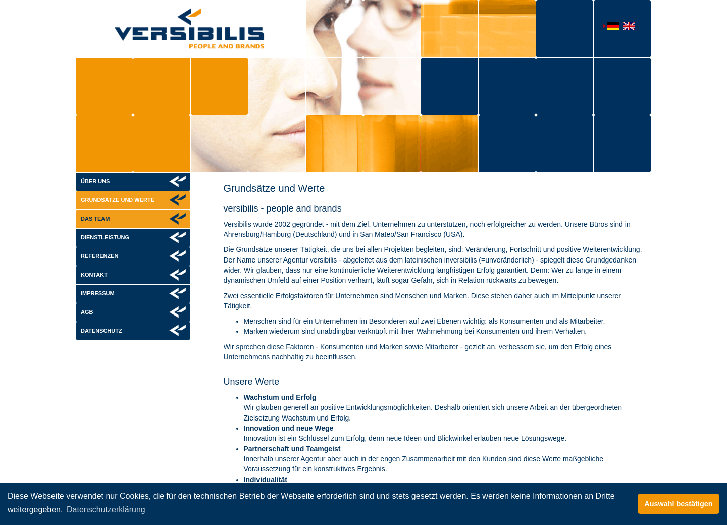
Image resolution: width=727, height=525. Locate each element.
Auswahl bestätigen (678, 504)
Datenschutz (101, 331)
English (627, 27)
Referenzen (100, 256)
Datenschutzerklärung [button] (106, 509)
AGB (87, 312)
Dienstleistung (105, 237)
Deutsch (611, 26)
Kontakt (94, 275)
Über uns (95, 181)
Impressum (98, 293)
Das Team (95, 219)
